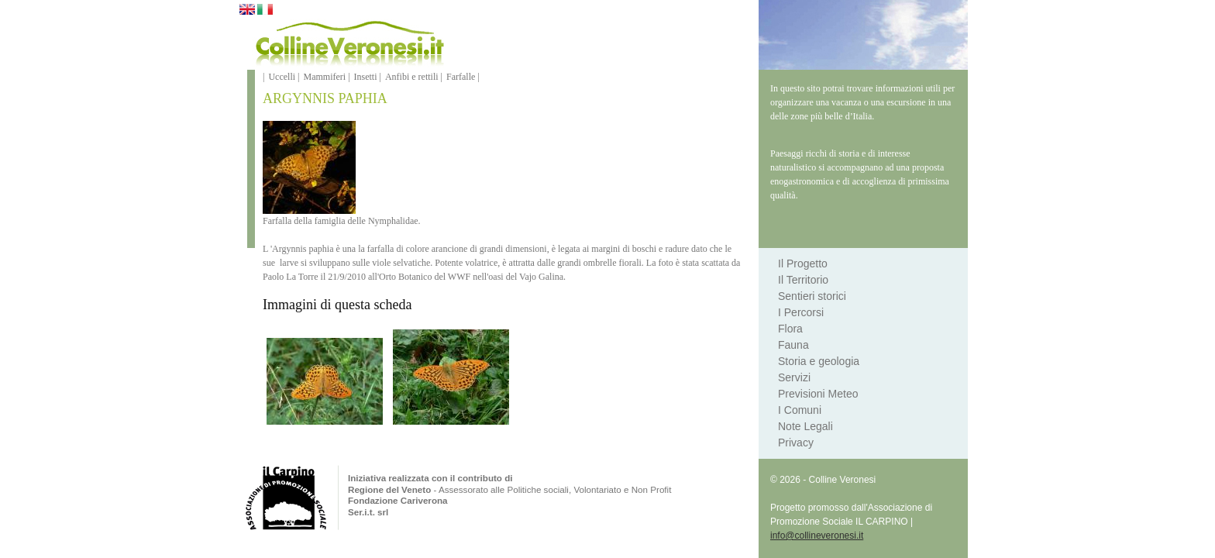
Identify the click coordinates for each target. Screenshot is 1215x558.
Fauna (793, 345)
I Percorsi (801, 312)
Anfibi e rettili (412, 76)
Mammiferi (324, 76)
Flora (790, 328)
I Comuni (799, 410)
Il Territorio (803, 280)
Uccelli (281, 76)
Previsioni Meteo (818, 394)
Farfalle (460, 76)
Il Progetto (803, 263)
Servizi (794, 377)
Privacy (796, 442)
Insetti (365, 76)
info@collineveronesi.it (816, 535)
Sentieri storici (812, 296)
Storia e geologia (818, 361)
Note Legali (805, 426)
